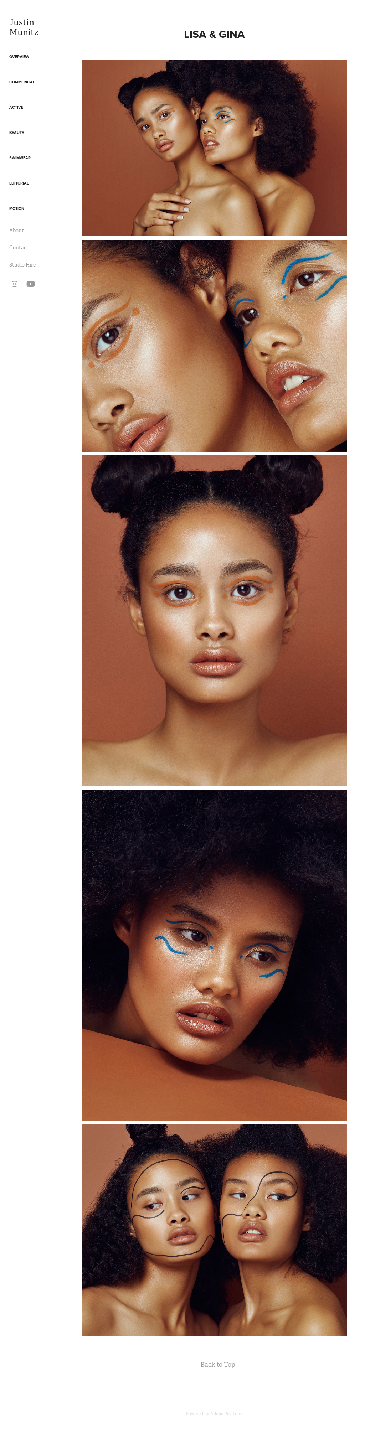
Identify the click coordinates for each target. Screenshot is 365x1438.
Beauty (16, 132)
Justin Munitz (23, 27)
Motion (16, 208)
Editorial (19, 183)
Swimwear (20, 158)
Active (16, 107)
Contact (19, 247)
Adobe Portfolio (226, 1414)
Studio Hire (22, 265)
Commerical (22, 82)
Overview (19, 57)
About (16, 230)
